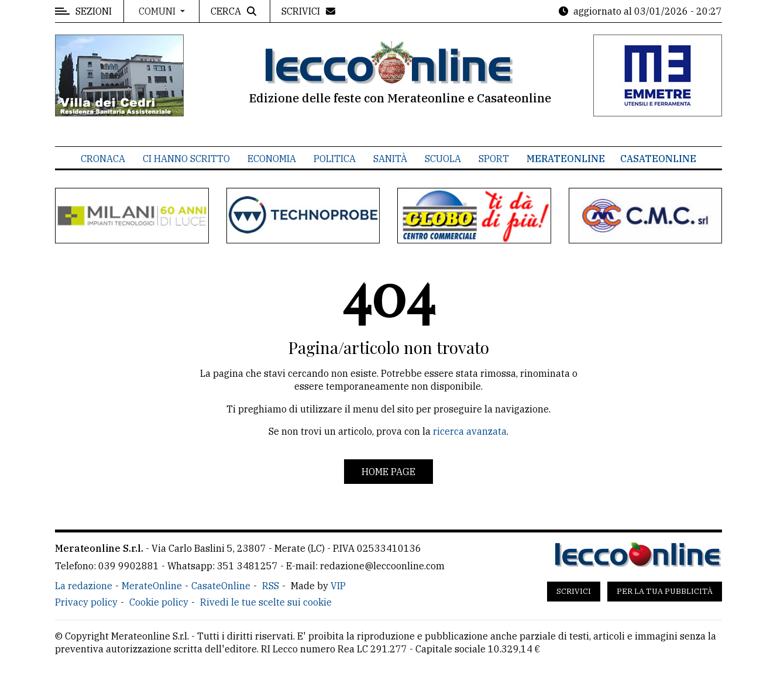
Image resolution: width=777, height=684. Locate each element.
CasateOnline (658, 158)
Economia (271, 158)
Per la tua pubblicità (665, 591)
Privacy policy (86, 602)
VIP (338, 586)
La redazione (83, 586)
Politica (335, 158)
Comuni (158, 11)
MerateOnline (566, 158)
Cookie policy (158, 602)
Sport (494, 158)
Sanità (390, 158)
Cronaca (103, 158)
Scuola (443, 158)
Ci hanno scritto (186, 158)
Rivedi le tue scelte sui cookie (266, 602)
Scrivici (573, 591)
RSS (270, 586)
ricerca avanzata (470, 431)
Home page (388, 471)
